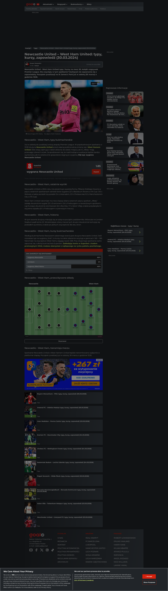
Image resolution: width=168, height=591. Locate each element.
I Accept (149, 576)
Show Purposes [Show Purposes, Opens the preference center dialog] (149, 582)
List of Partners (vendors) (84, 580)
